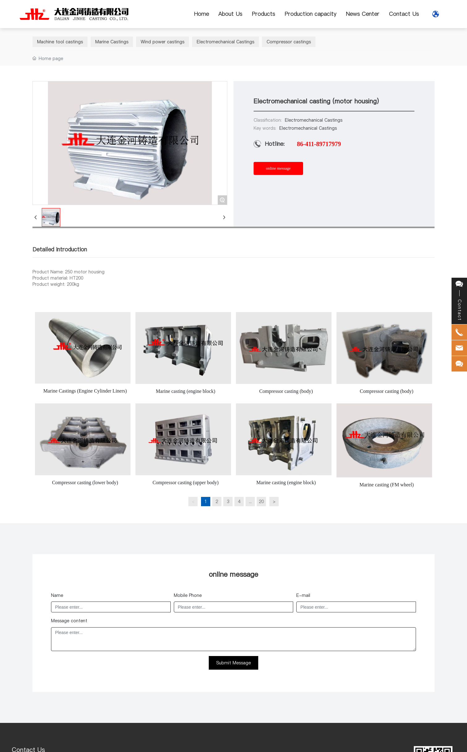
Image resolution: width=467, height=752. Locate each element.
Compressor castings (289, 42)
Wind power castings (162, 42)
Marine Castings (111, 42)
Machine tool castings (60, 42)
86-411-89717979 (319, 144)
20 (261, 501)
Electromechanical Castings (225, 42)
